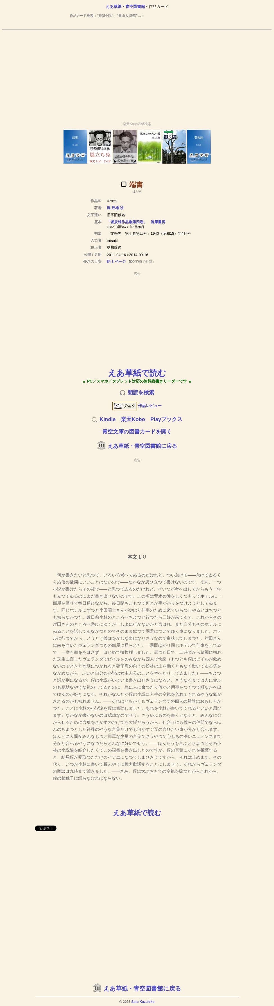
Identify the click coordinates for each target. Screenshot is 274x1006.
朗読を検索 (141, 392)
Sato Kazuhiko (143, 1002)
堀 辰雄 (113, 208)
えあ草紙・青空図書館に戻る (142, 446)
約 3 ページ (116, 261)
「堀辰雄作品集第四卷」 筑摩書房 (136, 222)
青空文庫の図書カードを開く (137, 432)
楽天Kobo (133, 419)
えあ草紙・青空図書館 (125, 6)
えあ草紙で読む (137, 372)
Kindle (107, 419)
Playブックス (166, 419)
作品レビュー (137, 405)
